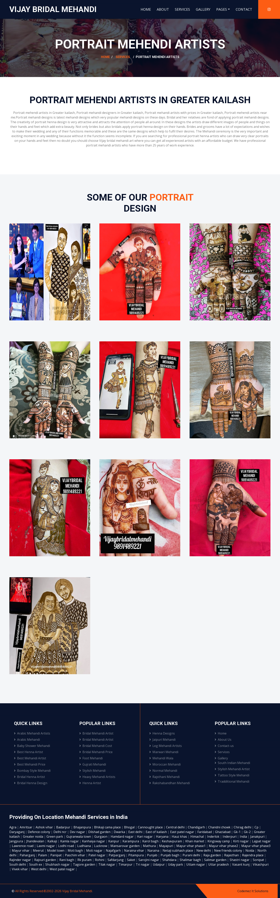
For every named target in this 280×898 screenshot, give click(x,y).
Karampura (131, 841)
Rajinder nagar (20, 860)
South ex (36, 864)
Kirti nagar (241, 841)
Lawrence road (23, 846)
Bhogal (129, 827)
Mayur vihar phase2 (224, 846)
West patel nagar (62, 869)
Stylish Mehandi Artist (232, 769)
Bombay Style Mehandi (32, 770)
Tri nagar (143, 864)
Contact (244, 9)
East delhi (135, 832)
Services (182, 9)
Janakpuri (257, 836)
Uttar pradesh (219, 864)
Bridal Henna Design (30, 783)
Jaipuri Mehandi (162, 739)
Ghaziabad (223, 832)
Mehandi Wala (161, 758)
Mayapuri (166, 846)
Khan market (195, 841)
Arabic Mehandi (27, 739)
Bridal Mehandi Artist (96, 733)
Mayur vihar (21, 850)
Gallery (203, 9)
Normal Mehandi (163, 770)
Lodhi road (66, 846)
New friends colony (228, 850)
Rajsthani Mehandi (164, 777)
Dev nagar (78, 832)
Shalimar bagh (191, 860)
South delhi (18, 864)
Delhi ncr (60, 832)
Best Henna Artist (28, 752)
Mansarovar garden (125, 846)
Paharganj (28, 855)
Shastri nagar (240, 860)
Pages (221, 9)
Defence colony (39, 832)
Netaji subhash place (178, 850)
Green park (55, 836)
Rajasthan (232, 855)
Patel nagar (97, 855)
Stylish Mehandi (92, 770)
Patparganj (117, 855)
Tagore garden (84, 864)
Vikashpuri (261, 864)
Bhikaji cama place (108, 827)
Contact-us (224, 746)
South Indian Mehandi (232, 763)
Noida (250, 850)
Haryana (162, 836)
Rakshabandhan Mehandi (169, 783)
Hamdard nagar (122, 836)
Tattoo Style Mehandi (232, 775)
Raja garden (212, 855)
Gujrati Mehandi (92, 764)
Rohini (100, 860)
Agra (13, 827)
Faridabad (205, 832)
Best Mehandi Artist (30, 758)
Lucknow (101, 846)
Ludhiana (84, 846)
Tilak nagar (107, 864)
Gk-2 (247, 832)
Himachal (197, 836)
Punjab (152, 855)
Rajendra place (253, 855)
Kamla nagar (70, 841)
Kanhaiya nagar (94, 841)
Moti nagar (94, 850)
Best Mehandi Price (29, 764)
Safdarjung (116, 860)
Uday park (176, 864)
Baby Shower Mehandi (32, 746)
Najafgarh (114, 850)
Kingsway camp (219, 841)
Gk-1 (237, 832)
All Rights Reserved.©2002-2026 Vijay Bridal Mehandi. (54, 891)
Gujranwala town (79, 836)
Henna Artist (90, 783)
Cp (257, 827)
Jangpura (16, 841)
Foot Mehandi (91, 758)
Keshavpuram (172, 841)
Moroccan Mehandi (165, 764)
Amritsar (26, 827)
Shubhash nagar (57, 864)
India (244, 836)
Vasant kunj (241, 864)
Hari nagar (145, 836)
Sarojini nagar (149, 860)
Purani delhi (192, 855)
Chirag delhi (243, 827)
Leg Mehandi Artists (165, 746)
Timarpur (125, 864)
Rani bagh (67, 860)
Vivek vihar (20, 869)
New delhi (204, 850)
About (163, 9)
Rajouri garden (45, 860)
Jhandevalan (35, 841)
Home (146, 9)
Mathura (150, 846)
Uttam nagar (196, 864)
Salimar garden (215, 860)
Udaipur (159, 864)
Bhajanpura (83, 827)
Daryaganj (17, 832)
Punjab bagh (170, 855)
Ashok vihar (45, 827)
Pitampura (136, 855)
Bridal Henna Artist (29, 777)
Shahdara (169, 860)
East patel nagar (182, 832)
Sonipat (259, 860)
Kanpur (114, 841)
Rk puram (84, 860)
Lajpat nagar (261, 841)
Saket (131, 860)
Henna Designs (162, 733)
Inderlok (213, 836)
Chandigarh (197, 827)
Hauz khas (180, 836)
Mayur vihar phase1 (191, 846)
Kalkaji (52, 841)
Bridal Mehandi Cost (95, 746)
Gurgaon (101, 836)
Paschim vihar (75, 855)
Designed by (228, 891)
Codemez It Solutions (252, 891)
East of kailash (157, 832)
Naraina (153, 850)
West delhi (39, 869)
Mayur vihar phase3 (255, 846)
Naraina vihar (134, 850)
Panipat (56, 855)
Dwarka (120, 832)
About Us (223, 739)
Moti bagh (76, 850)
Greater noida (33, 836)
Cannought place (151, 827)
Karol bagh (150, 841)
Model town (56, 850)
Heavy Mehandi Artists (97, 777)
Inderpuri (230, 836)
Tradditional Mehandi (232, 781)
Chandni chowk (219, 827)
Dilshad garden (99, 832)
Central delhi (175, 827)
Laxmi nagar (46, 846)
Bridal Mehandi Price (96, 752)
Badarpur (63, 827)
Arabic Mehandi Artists (32, 733)
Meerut (39, 850)
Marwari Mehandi (163, 752)
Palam (43, 855)
